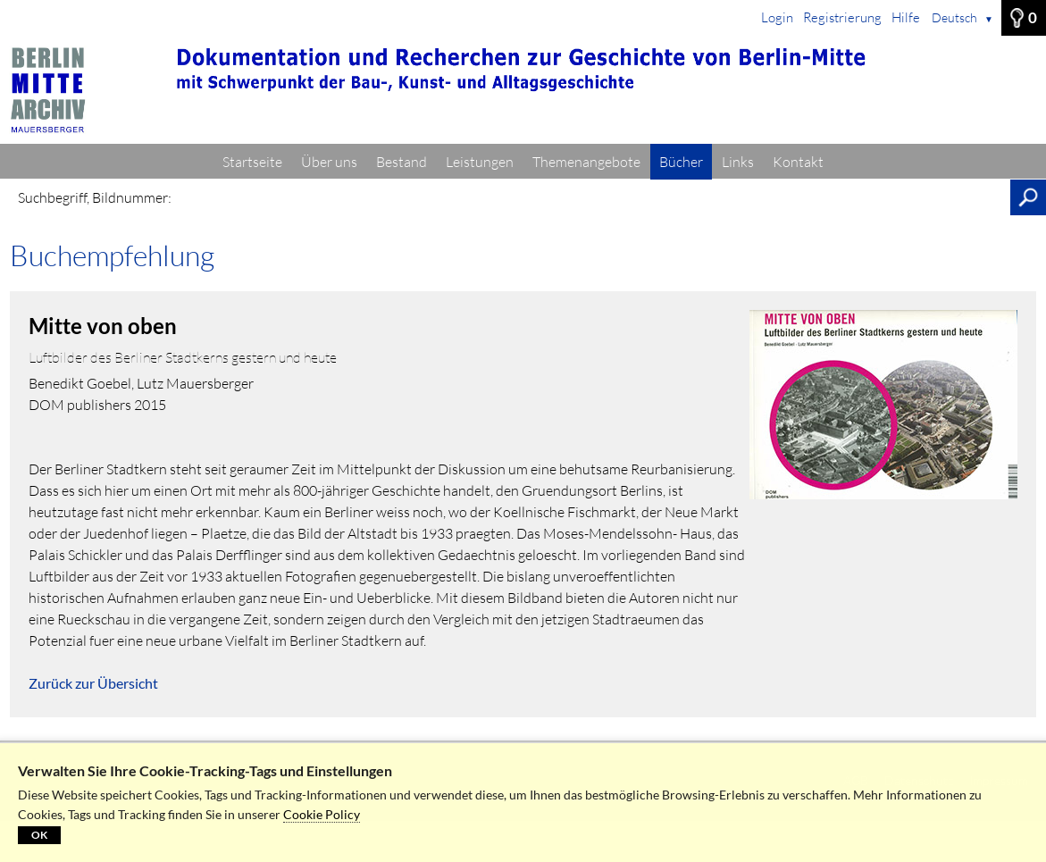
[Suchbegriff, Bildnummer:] (595, 197)
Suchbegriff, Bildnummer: (95, 197)
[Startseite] (523, 90)
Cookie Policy (321, 814)
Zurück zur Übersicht (93, 682)
